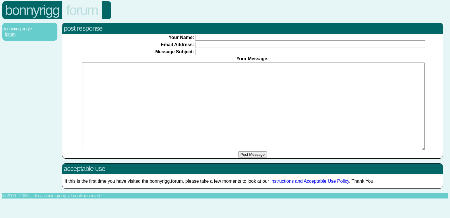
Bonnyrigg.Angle (17, 28)
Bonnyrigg (32, 10)
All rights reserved (84, 213)
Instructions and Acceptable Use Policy (309, 198)
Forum (82, 10)
